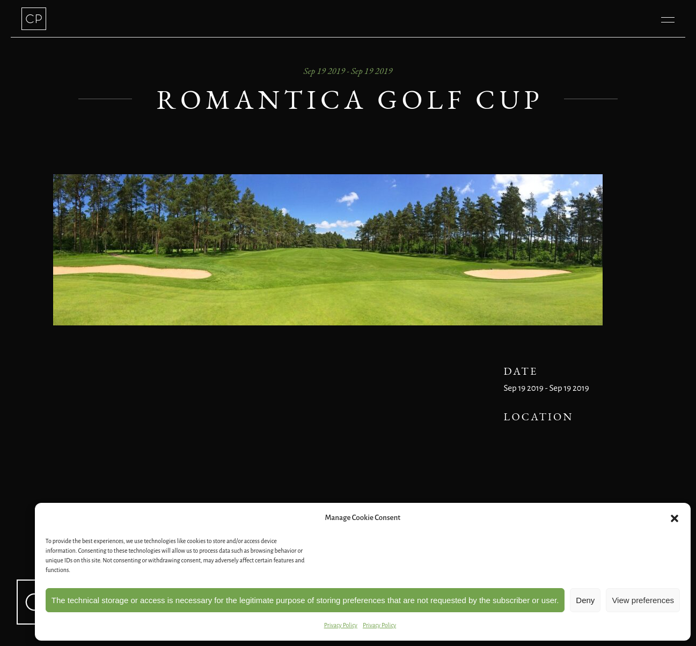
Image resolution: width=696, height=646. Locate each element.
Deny (585, 600)
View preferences (643, 600)
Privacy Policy (340, 625)
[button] (674, 518)
